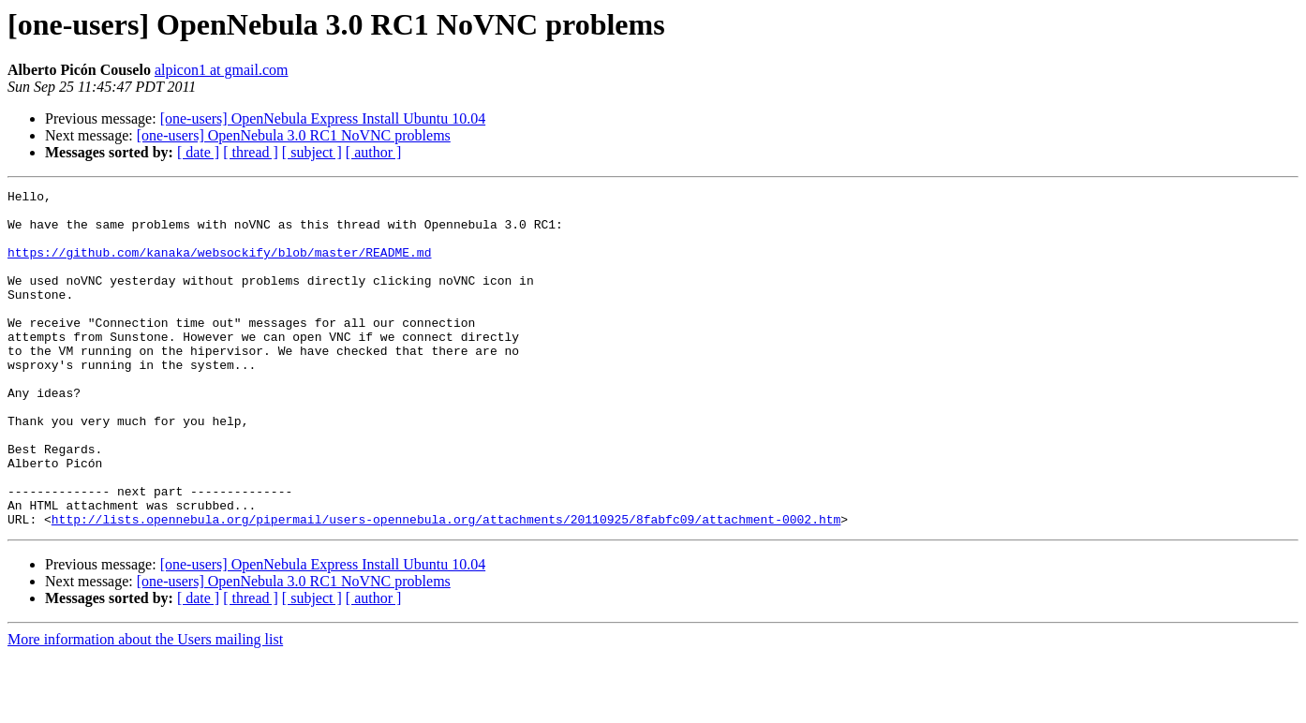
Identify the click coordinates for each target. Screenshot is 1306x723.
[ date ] (198, 152)
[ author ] (374, 152)
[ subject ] (312, 152)
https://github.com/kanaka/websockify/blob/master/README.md (219, 266)
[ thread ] (250, 152)
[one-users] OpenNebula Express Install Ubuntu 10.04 (322, 118)
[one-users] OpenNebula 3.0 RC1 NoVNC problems (294, 135)
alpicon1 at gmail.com (222, 70)
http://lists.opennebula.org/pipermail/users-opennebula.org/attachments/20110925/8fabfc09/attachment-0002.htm (446, 586)
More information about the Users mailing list (145, 707)
